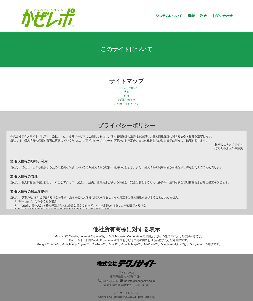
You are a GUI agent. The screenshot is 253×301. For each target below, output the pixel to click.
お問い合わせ (222, 16)
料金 (203, 16)
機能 (191, 16)
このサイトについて (126, 103)
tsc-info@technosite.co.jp (139, 280)
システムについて (169, 16)
